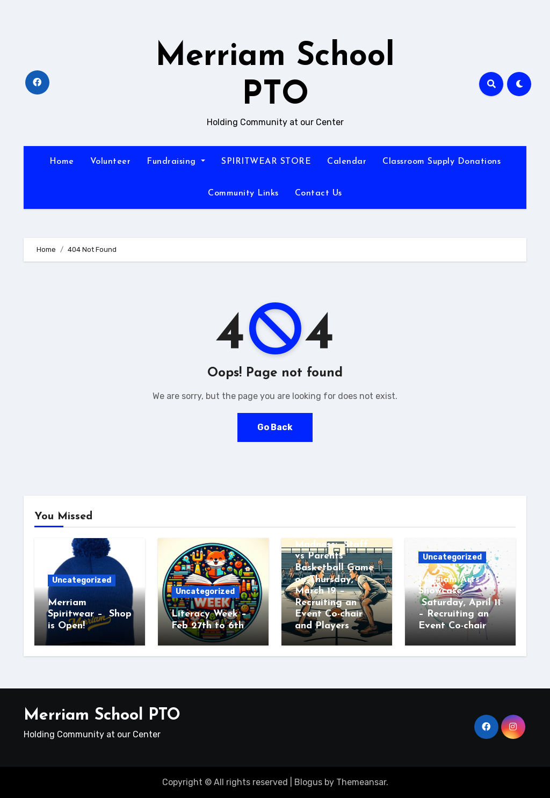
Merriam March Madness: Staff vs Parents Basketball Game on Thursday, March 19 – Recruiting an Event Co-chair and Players (334, 579)
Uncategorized (81, 580)
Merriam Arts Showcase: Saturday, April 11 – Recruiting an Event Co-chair (459, 603)
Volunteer (110, 161)
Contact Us (318, 193)
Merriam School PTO (102, 715)
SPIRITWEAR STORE (266, 161)
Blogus (308, 782)
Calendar (346, 161)
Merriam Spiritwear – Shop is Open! (90, 614)
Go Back (275, 427)
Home (61, 161)
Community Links (243, 193)
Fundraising (176, 161)
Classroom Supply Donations (441, 161)
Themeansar (361, 782)
